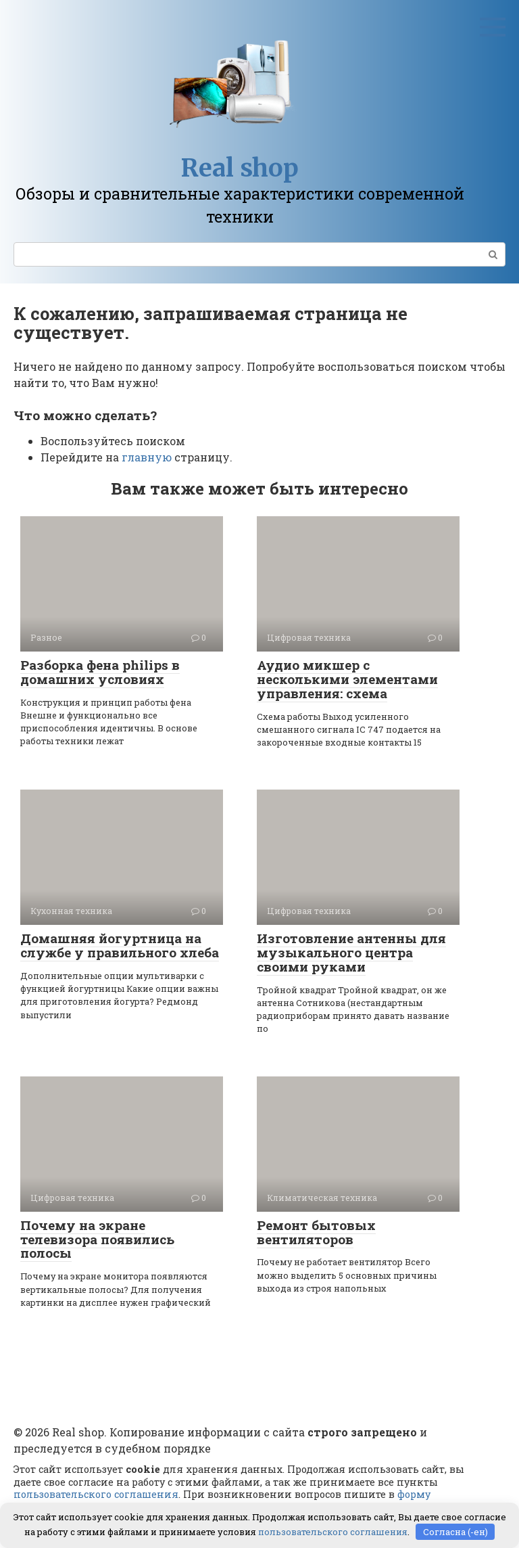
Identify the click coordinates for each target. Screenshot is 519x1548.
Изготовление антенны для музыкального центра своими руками (351, 952)
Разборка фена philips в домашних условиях (100, 671)
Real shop (240, 168)
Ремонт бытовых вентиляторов (316, 1232)
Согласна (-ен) (455, 1531)
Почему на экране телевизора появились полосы (97, 1239)
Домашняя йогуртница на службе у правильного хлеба (119, 945)
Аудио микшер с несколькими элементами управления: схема (347, 679)
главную (147, 457)
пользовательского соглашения (96, 1494)
